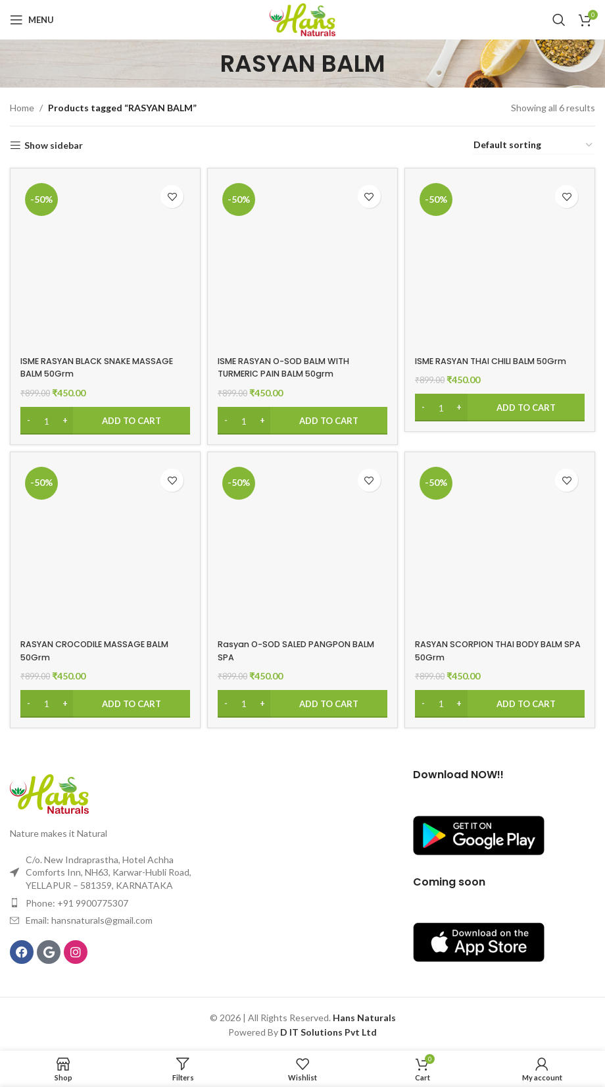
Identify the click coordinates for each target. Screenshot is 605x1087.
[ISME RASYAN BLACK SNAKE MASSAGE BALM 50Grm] (102, 261)
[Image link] (49, 790)
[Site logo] (302, 18)
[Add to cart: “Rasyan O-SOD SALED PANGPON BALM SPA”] (302, 702)
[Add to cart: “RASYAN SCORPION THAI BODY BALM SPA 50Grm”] (502, 702)
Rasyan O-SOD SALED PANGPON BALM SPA (294, 648)
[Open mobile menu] (31, 20)
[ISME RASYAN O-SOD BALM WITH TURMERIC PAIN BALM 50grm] (302, 261)
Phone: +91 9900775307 (77, 900)
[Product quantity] (47, 416)
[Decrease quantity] (28, 416)
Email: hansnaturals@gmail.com (89, 918)
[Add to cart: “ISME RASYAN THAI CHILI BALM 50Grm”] (502, 416)
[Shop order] (533, 145)
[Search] (559, 20)
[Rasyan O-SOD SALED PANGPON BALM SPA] (302, 546)
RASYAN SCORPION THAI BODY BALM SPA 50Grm (490, 648)
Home (22, 107)
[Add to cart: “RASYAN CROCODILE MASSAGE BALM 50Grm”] (102, 702)
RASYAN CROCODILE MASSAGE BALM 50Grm (90, 648)
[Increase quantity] (65, 416)
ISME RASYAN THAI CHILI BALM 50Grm (488, 363)
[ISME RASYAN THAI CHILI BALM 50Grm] (502, 261)
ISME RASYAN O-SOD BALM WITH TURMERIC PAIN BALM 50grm (294, 363)
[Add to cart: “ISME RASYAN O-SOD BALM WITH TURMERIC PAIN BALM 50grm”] (302, 416)
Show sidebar (53, 145)
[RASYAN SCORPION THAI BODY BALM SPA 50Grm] (502, 546)
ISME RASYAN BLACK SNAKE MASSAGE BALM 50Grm (81, 363)
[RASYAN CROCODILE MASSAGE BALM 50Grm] (102, 546)
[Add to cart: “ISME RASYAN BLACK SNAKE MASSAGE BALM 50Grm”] (102, 416)
